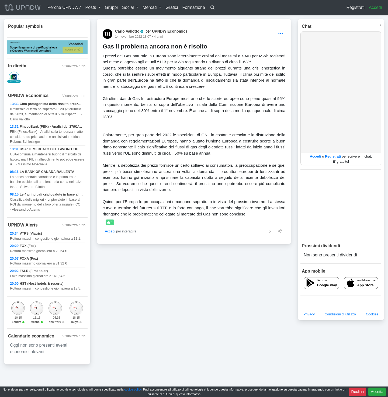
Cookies (372, 314)
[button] (93, 7)
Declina (357, 391)
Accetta (377, 391)
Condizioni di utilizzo (340, 314)
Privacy (309, 314)
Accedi (375, 7)
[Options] (280, 34)
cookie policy (132, 389)
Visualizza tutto (73, 66)
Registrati (355, 7)
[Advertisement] (341, 206)
